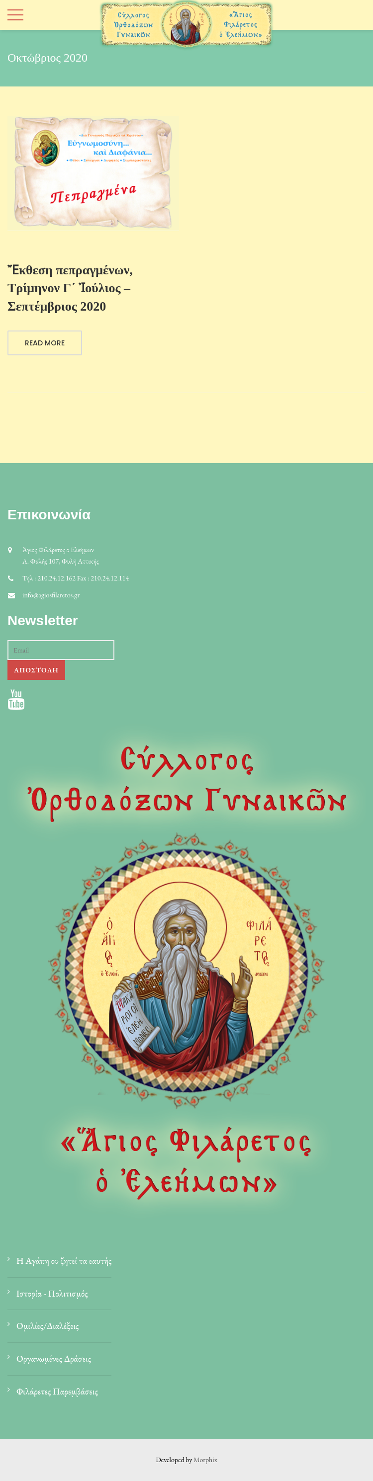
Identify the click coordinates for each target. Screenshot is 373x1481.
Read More (45, 343)
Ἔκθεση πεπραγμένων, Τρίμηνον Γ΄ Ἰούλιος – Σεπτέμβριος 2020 (70, 288)
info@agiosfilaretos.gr (51, 594)
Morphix (205, 1459)
